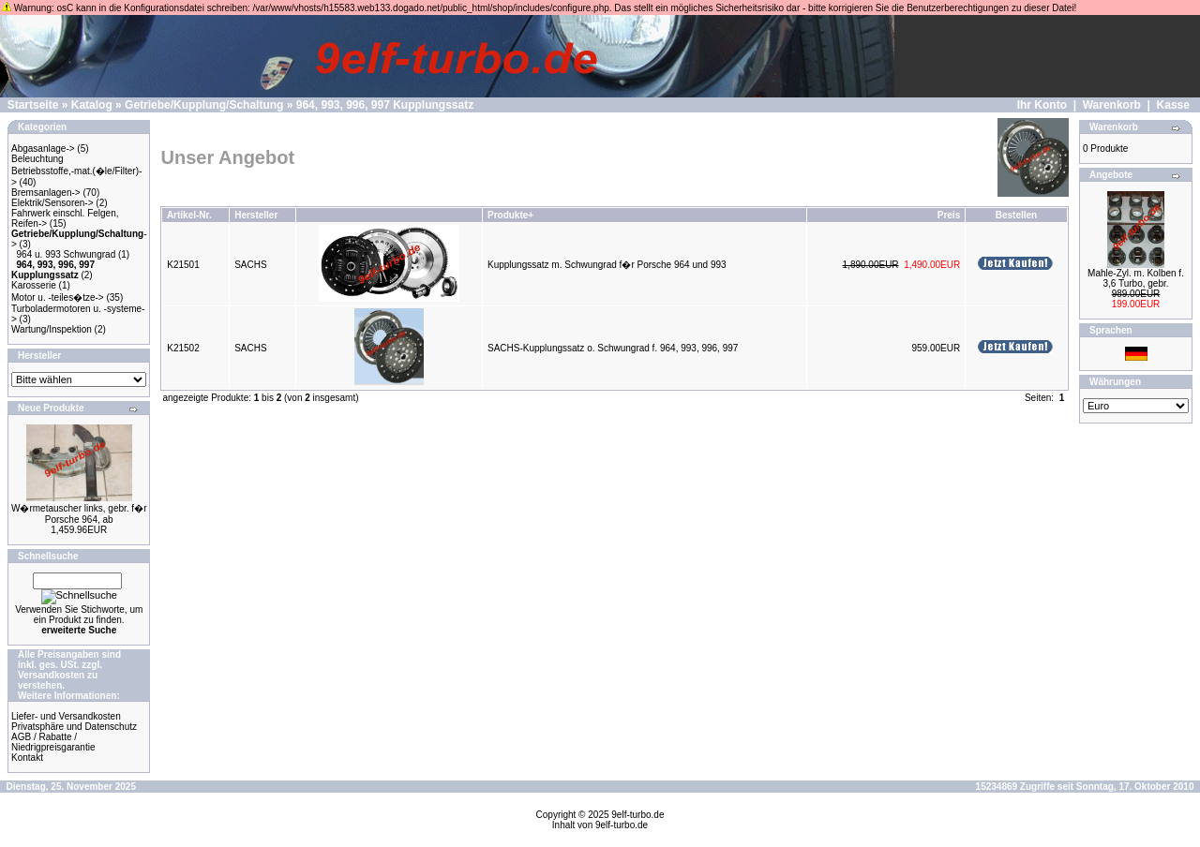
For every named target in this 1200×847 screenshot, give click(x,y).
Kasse (1173, 104)
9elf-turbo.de (637, 815)
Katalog (91, 104)
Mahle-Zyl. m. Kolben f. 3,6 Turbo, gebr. (1136, 278)
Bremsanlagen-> (46, 192)
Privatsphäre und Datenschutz (74, 726)
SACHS (250, 265)
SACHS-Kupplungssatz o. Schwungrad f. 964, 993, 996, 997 (613, 348)
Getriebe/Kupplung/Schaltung (204, 104)
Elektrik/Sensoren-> (52, 203)
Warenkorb (1112, 104)
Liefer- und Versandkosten (66, 716)
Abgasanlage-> (43, 148)
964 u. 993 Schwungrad (66, 254)
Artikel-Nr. (189, 215)
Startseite (33, 104)
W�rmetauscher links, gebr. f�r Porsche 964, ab (78, 514)
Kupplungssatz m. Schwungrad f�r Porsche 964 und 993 (607, 265)
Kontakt (27, 757)
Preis (949, 215)
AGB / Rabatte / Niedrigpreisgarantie (53, 742)
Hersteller (256, 215)
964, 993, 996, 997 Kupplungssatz (384, 104)
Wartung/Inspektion (51, 329)
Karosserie (33, 285)
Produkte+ (510, 215)
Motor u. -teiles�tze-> (57, 297)
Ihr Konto (1042, 104)
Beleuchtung (37, 159)
